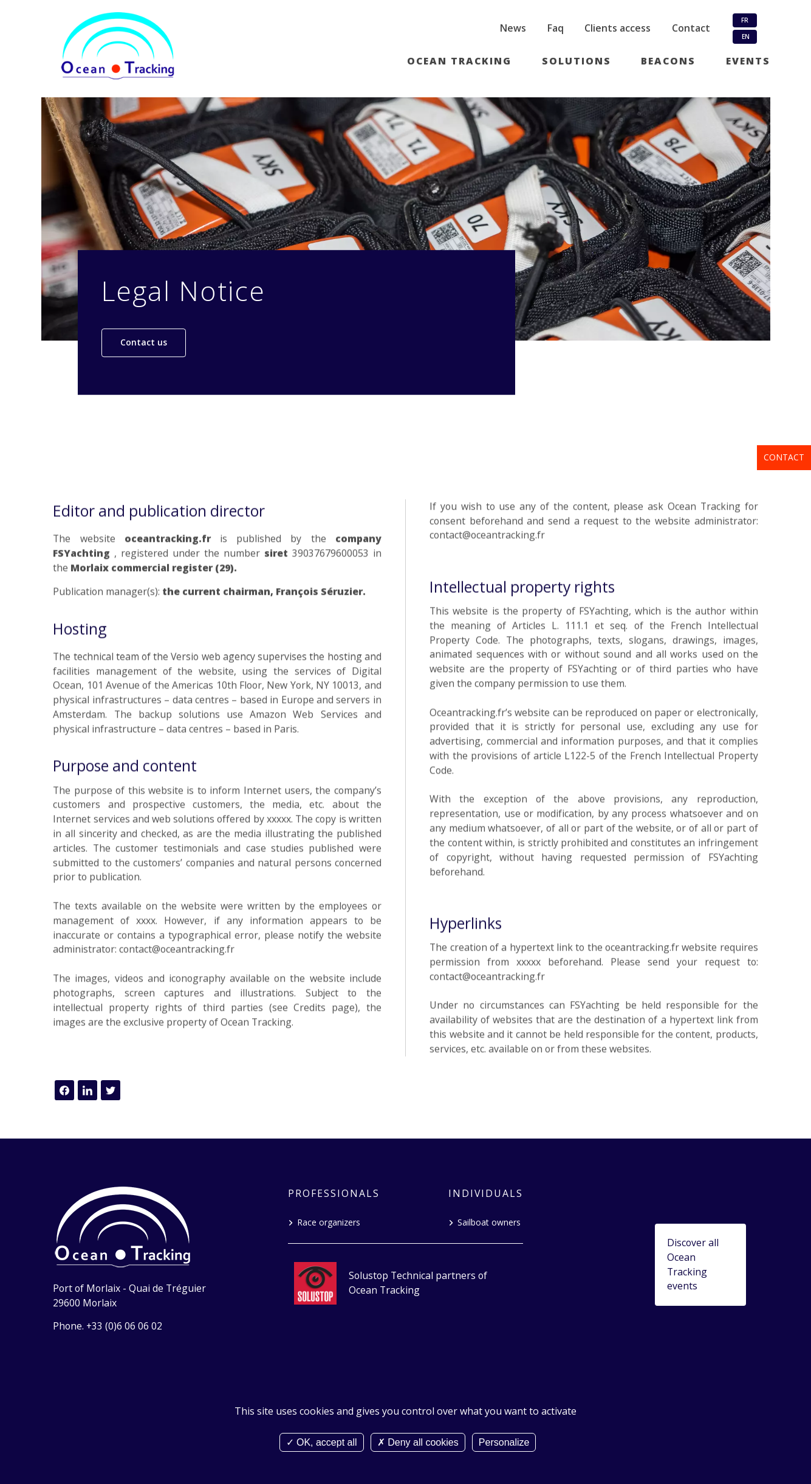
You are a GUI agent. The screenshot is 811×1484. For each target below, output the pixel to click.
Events (748, 61)
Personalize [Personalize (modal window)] (504, 1442)
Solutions (576, 61)
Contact (784, 457)
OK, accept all (321, 1442)
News (513, 28)
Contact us (143, 342)
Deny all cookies (418, 1442)
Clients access (617, 28)
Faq (555, 28)
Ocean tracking (459, 61)
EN (745, 36)
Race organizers (328, 1222)
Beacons (668, 61)
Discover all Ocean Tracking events (693, 1264)
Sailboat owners (489, 1222)
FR (744, 20)
